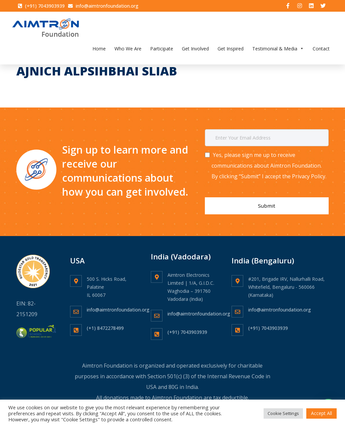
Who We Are (127, 51)
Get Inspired (231, 51)
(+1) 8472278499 (105, 323)
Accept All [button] (321, 413)
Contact (321, 51)
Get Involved (195, 51)
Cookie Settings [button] (283, 413)
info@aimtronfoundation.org (118, 304)
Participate (161, 51)
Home (99, 51)
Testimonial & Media (278, 51)
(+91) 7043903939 (187, 327)
